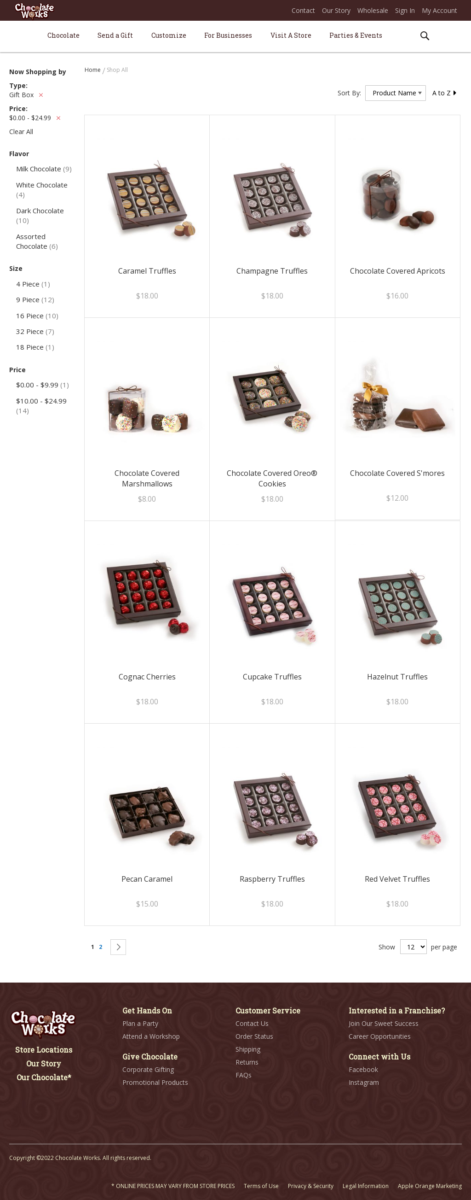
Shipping (248, 1049)
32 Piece (35, 331)
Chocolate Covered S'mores (397, 473)
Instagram (364, 1082)
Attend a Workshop (151, 1036)
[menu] (235, 37)
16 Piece (37, 315)
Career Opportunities (380, 1036)
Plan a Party (140, 1023)
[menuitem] (63, 35)
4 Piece (33, 283)
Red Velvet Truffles (397, 879)
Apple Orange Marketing (430, 1186)
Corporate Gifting (148, 1069)
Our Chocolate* (44, 1077)
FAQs (244, 1075)
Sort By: (349, 92)
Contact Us (252, 1023)
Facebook (363, 1069)
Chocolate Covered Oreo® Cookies (272, 478)
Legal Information (366, 1186)
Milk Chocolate (44, 168)
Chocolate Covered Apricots (397, 271)
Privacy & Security (310, 1186)
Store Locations (43, 1049)
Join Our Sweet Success (384, 1023)
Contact (303, 10)
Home (93, 70)
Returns (247, 1062)
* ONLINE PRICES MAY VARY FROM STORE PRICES (173, 1186)
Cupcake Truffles (272, 677)
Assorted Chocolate (37, 241)
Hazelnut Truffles (397, 677)
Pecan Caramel (146, 879)
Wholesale (372, 10)
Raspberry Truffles (272, 879)
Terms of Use (261, 1186)
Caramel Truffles (147, 271)
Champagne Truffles (272, 271)
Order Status (254, 1036)
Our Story (336, 10)
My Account (439, 10)
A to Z (444, 92)
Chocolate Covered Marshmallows (147, 478)
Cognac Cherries (147, 677)
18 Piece (35, 346)
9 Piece (35, 299)
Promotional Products (155, 1082)
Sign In (405, 10)
